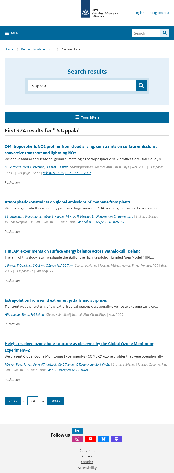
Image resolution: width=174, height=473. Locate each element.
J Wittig (105, 364)
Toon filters (90, 117)
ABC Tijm (66, 265)
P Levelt (62, 167)
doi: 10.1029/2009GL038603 (69, 370)
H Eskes (51, 167)
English (139, 13)
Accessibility (87, 467)
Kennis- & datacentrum (37, 49)
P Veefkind (37, 167)
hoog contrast (159, 13)
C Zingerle (52, 265)
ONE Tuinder (66, 364)
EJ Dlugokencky (102, 216)
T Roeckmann (32, 216)
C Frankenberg (123, 216)
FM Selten (37, 314)
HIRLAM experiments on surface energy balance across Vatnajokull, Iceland (73, 251)
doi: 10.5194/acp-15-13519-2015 (67, 173)
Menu (16, 33)
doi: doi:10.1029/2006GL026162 (101, 222)
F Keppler (58, 216)
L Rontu (10, 265)
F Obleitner (24, 265)
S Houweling (13, 216)
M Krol (70, 216)
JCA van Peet (13, 364)
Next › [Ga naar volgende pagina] (55, 400)
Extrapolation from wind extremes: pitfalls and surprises (56, 300)
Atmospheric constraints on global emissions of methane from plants (68, 202)
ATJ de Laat (48, 364)
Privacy (87, 456)
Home (9, 49)
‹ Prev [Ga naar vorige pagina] (12, 400)
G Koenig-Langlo (87, 364)
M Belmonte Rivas (17, 167)
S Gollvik (38, 265)
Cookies (87, 462)
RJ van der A (31, 364)
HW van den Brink (17, 314)
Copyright (87, 450)
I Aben (46, 216)
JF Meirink (83, 216)
